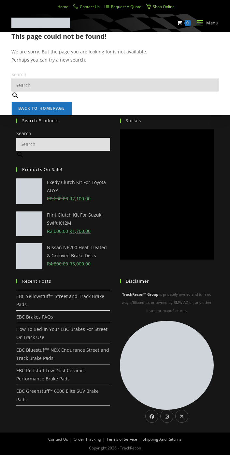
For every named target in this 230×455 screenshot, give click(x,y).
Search (18, 74)
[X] (181, 416)
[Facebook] (151, 416)
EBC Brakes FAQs (34, 317)
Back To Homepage (41, 108)
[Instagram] (166, 416)
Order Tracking (87, 439)
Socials (133, 120)
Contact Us (58, 439)
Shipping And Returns (162, 439)
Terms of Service (122, 439)
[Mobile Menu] (205, 23)
